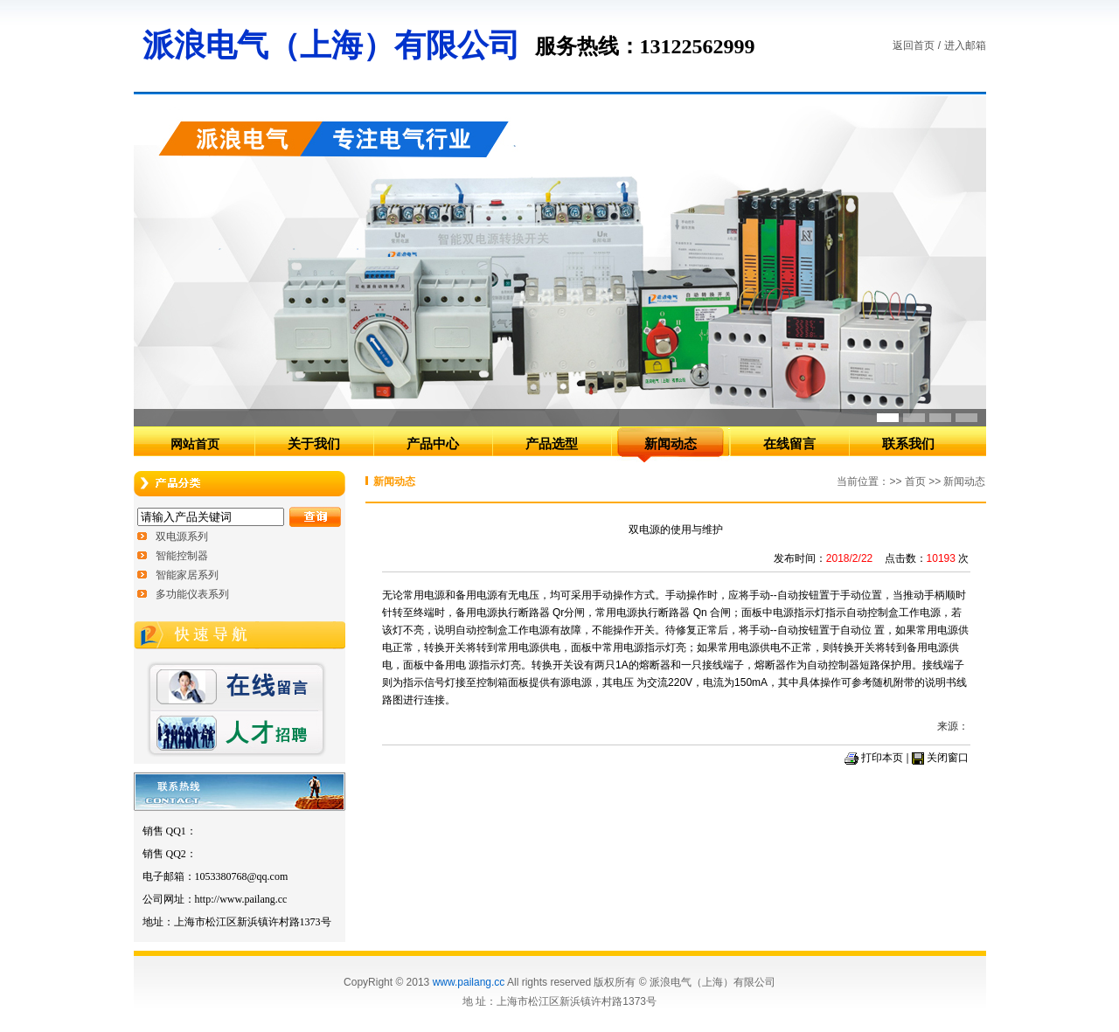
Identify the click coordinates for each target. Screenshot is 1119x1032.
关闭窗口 (948, 757)
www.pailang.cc (469, 982)
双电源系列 (182, 536)
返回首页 (914, 45)
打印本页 (882, 757)
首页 (915, 481)
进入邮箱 (965, 45)
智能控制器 (182, 556)
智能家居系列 (187, 575)
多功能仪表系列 (192, 594)
